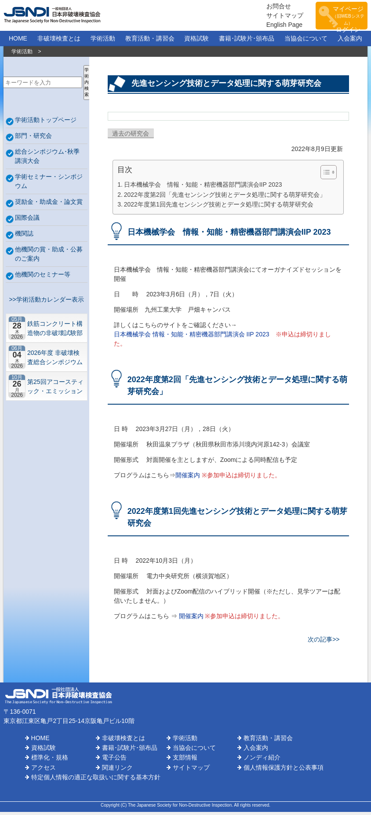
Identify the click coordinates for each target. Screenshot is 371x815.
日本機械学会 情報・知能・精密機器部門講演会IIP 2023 (203, 187)
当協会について (305, 41)
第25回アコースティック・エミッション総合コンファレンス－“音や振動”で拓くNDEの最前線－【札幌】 (55, 389)
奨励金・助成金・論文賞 (49, 204)
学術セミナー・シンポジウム (49, 184)
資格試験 (196, 41)
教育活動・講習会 (150, 41)
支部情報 (185, 760)
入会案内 (350, 41)
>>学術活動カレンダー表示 (45, 302)
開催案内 (187, 477)
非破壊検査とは (58, 41)
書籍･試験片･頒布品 (246, 41)
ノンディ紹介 (262, 760)
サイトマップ (275, 16)
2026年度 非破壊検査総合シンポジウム (55, 360)
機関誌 (24, 236)
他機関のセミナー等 (42, 276)
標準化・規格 (49, 760)
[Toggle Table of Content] (324, 175)
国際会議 (27, 220)
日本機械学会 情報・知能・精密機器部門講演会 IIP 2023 (191, 336)
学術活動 (103, 41)
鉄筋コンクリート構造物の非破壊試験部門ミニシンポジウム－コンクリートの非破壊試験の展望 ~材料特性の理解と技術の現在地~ (55, 331)
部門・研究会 (33, 138)
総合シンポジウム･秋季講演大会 (47, 159)
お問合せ (269, 7)
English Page (275, 26)
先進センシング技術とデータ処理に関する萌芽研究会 (226, 86)
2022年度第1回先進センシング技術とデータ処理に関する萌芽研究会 (218, 207)
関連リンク (117, 770)
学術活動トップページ (45, 122)
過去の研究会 (130, 136)
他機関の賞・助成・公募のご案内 (49, 256)
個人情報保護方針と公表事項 (284, 770)
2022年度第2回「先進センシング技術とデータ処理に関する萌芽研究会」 (225, 197)
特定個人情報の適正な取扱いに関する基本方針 (95, 780)
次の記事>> (323, 641)
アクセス (43, 770)
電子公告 (114, 760)
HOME (18, 41)
